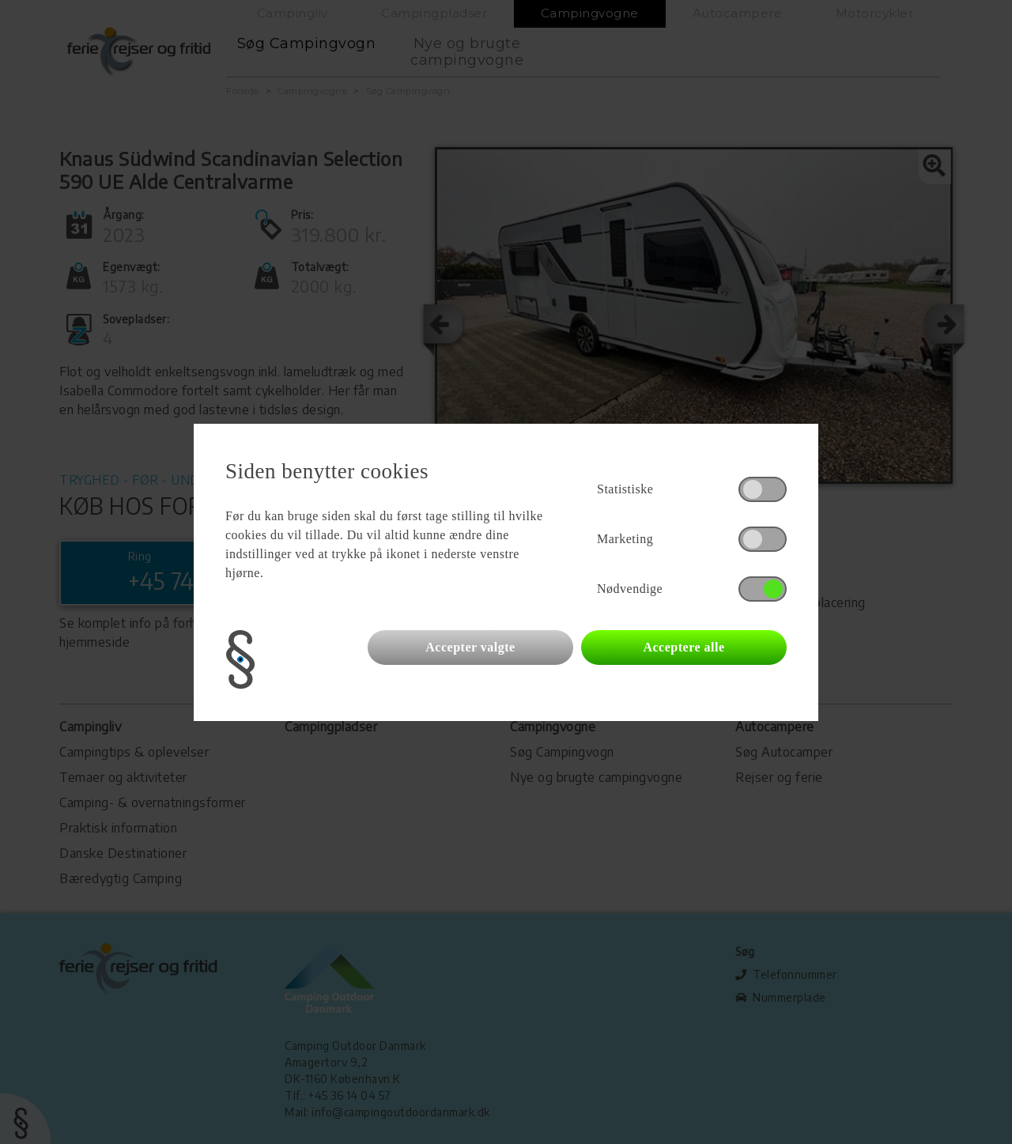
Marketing (625, 539)
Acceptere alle (683, 647)
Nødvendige (630, 588)
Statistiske (625, 489)
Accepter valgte (470, 647)
